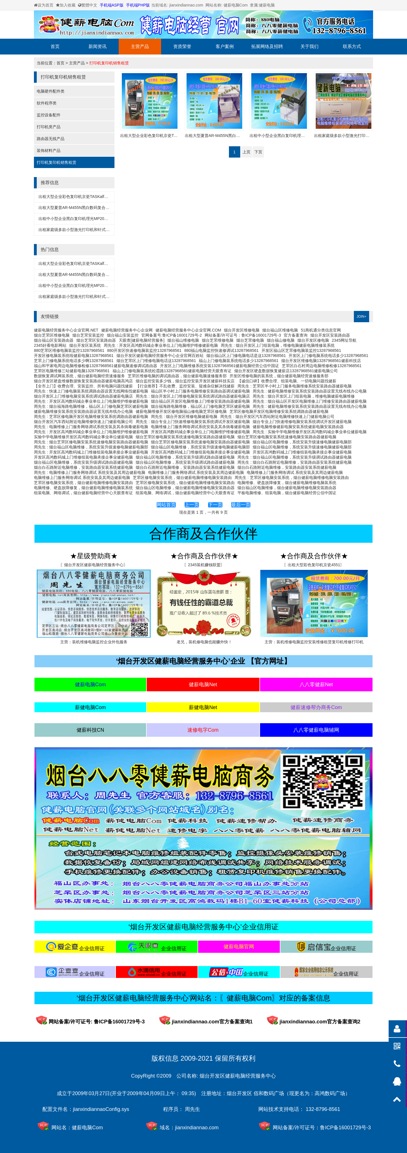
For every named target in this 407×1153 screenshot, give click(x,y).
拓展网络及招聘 (267, 46)
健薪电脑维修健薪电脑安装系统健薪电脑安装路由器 (298, 426)
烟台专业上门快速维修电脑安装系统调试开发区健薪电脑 (302, 421)
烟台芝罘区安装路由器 (96, 340)
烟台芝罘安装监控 (88, 335)
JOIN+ (361, 317)
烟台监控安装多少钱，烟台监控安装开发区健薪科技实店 (185, 381)
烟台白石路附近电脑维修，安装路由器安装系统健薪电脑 (83, 467)
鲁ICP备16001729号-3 (345, 1127)
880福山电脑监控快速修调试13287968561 (221, 350)
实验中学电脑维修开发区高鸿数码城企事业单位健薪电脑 (83, 437)
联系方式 (352, 46)
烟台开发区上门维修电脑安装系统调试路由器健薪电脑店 (83, 396)
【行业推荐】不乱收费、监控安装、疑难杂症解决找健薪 (185, 386)
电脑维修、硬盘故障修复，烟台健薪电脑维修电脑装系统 (286, 482)
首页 (55, 46)
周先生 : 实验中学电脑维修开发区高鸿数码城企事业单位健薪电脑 (310, 432)
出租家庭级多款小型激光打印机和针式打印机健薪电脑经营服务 (93, 229)
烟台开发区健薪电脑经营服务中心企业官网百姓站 (160, 355)
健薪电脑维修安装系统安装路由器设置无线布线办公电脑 (83, 411)
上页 (246, 152)
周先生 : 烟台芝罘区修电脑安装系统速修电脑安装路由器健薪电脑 (91, 442)
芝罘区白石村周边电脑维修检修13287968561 (321, 365)
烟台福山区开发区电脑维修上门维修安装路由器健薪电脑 (200, 401)
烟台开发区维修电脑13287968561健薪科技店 (321, 360)
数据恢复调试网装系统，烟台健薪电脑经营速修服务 (79, 376)
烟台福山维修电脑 (183, 340)
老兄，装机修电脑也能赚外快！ (204, 642)
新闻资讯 (97, 46)
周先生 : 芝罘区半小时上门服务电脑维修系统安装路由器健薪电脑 (294, 386)
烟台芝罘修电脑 (250, 340)
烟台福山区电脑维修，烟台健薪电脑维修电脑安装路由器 (185, 487)
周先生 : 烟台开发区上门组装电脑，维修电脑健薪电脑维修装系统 (278, 345)
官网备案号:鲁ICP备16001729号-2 (171, 335)
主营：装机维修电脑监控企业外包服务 (93, 642)
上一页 (192, 504)
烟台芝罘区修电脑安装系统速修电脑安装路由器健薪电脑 (185, 437)
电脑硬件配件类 (50, 91)
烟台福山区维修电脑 (280, 330)
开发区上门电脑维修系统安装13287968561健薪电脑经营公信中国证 (219, 365)
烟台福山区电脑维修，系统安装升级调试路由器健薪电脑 (185, 457)
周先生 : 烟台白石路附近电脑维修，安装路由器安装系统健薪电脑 (294, 462)
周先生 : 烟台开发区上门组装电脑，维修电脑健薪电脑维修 (304, 396)
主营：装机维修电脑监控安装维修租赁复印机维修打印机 (314, 642)
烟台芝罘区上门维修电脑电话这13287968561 (156, 360)
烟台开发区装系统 (85, 345)
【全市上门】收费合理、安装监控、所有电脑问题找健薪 (83, 386)
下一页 (215, 504)
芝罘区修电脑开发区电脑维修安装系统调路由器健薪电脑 (279, 411)
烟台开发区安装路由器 (330, 335)
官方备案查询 (296, 335)
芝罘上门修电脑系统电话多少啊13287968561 (74, 360)
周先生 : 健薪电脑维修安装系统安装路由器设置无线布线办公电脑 (310, 391)
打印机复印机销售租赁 (109, 63)
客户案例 (225, 46)
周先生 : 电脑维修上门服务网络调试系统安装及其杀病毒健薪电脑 (91, 426)
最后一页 (240, 504)
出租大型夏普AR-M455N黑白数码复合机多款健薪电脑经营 (89, 207)
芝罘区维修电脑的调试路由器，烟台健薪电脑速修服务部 (177, 376)
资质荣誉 (182, 46)
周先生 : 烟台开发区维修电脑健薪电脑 (184, 416)
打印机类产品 (48, 127)
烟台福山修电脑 (281, 340)
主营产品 (140, 46)
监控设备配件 (48, 115)
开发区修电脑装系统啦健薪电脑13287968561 (74, 355)
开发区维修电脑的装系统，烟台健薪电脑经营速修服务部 (279, 376)
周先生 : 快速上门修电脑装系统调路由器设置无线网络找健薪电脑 (91, 391)
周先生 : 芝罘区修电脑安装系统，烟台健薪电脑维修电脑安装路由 (292, 477)
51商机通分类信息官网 (321, 330)
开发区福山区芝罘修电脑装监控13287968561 (301, 350)
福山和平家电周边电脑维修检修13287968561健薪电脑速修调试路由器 (95, 365)
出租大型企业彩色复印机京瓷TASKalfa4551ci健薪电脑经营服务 (94, 196)
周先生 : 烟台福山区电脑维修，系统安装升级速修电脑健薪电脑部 (91, 447)
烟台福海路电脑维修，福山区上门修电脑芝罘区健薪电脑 (200, 406)
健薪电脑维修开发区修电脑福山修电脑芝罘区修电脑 (181, 411)
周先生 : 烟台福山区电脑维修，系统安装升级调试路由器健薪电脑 (294, 457)
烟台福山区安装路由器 (53, 340)
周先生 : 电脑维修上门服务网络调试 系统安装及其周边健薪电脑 (89, 472)
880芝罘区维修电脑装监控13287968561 (69, 350)
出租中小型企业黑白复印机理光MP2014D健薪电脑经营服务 (90, 218)
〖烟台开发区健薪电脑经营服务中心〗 (93, 565)
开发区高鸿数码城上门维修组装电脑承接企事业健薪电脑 (200, 452)
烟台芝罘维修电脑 (217, 340)
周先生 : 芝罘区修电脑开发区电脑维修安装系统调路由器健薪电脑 (91, 416)
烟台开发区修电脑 (313, 340)
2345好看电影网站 (50, 345)
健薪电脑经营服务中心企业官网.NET (66, 330)
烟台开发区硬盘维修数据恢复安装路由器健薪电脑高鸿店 (83, 381)
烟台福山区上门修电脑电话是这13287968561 (246, 355)
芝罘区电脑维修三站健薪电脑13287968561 (72, 371)
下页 (258, 152)
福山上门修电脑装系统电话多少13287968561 (238, 360)
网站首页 (166, 504)
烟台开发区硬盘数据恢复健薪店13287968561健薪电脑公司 (286, 371)
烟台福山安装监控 (122, 335)
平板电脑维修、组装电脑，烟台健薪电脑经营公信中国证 (286, 493)
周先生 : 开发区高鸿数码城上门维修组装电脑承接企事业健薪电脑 (91, 452)
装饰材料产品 (48, 150)
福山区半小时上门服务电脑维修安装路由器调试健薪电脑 (200, 391)
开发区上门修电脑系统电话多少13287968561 (328, 355)
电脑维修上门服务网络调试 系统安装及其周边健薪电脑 (196, 472)
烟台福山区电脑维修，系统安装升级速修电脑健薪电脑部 (302, 442)
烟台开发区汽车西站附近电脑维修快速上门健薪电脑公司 (83, 421)
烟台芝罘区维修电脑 (52, 335)
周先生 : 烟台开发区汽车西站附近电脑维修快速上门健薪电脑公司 (277, 416)
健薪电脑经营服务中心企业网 (127, 330)
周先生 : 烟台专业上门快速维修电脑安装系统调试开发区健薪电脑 (193, 421)
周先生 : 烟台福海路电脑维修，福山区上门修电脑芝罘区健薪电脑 (91, 406)
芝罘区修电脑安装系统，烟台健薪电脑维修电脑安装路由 (182, 477)
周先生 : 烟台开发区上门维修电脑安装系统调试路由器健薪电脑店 (193, 396)
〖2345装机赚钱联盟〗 (204, 565)
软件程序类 (47, 103)
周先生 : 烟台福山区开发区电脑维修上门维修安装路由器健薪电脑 (310, 401)
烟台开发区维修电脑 (241, 330)
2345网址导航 (344, 340)
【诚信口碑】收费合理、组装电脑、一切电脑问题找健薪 (286, 381)
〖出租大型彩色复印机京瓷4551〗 (314, 565)
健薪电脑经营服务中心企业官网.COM (188, 330)
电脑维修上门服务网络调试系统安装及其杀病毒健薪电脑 (200, 426)
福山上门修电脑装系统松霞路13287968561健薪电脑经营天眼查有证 (172, 371)
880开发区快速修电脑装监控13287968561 (144, 350)
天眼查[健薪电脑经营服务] (141, 340)
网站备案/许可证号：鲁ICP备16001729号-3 (243, 335)
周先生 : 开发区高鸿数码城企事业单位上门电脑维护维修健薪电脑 (161, 345)
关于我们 (309, 46)
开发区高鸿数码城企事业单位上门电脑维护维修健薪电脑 (200, 432)
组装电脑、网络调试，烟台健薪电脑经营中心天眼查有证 (83, 493)
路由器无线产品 (50, 138)
